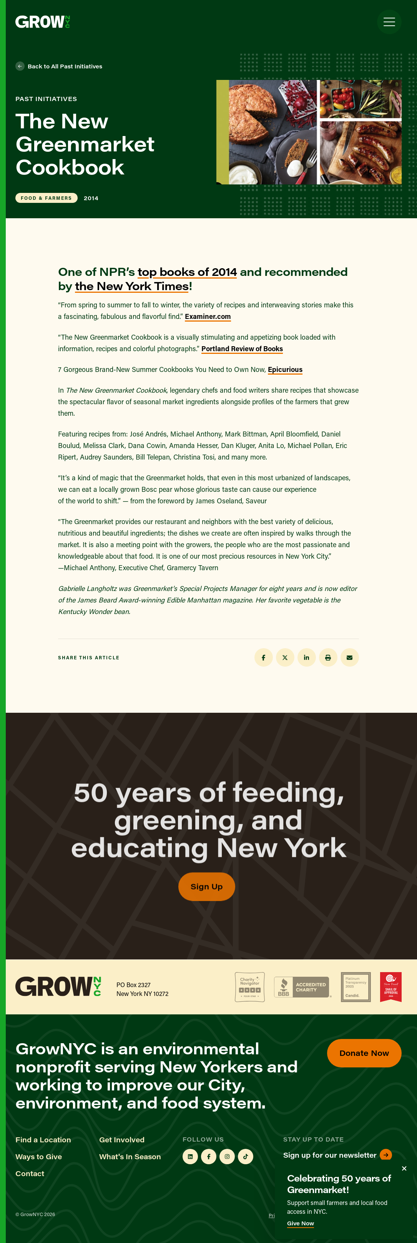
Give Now (300, 1223)
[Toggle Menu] (389, 22)
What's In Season (130, 1156)
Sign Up (207, 904)
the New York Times (131, 285)
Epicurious (285, 369)
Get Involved (122, 1139)
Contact (29, 1173)
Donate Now (364, 1052)
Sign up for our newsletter (337, 1155)
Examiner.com (208, 316)
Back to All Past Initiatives (58, 66)
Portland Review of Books (242, 348)
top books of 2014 (187, 271)
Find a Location (43, 1139)
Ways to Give (38, 1156)
